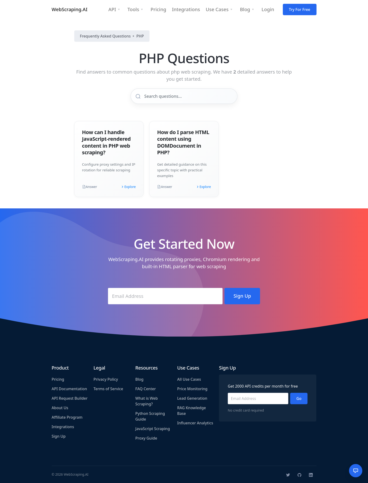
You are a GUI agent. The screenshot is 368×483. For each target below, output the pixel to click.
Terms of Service (108, 388)
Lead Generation (192, 398)
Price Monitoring (192, 388)
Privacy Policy (105, 379)
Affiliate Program (67, 417)
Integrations (63, 426)
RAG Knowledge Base (191, 410)
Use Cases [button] (217, 9)
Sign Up (59, 436)
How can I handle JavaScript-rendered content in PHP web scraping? (106, 142)
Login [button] (267, 9)
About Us (60, 407)
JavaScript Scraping (152, 428)
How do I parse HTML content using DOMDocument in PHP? (183, 142)
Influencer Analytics (195, 423)
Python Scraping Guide (150, 416)
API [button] (112, 9)
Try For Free (299, 9)
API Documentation (69, 388)
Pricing (58, 379)
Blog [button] (245, 9)
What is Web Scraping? (146, 401)
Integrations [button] (186, 9)
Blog (139, 379)
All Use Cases (189, 379)
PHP (140, 36)
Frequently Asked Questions (105, 36)
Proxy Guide (146, 438)
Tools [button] (133, 9)
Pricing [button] (158, 9)
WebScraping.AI (70, 9)
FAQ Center (145, 388)
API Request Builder (70, 398)
